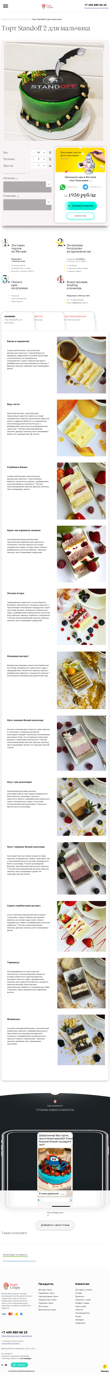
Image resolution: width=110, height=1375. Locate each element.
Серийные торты (45, 1303)
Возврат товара (82, 1303)
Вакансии (79, 1296)
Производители (82, 1313)
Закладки (79, 1320)
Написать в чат (69, 187)
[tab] (17, 322)
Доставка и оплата (83, 1290)
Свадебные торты (46, 1293)
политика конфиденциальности (21, 1371)
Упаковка (11, 196)
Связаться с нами (83, 1300)
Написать (19, 1365)
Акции (78, 1316)
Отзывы (78, 1293)
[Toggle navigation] (5, 6)
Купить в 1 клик (80, 216)
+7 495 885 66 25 (95, 4)
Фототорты (43, 1306)
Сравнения (80, 1323)
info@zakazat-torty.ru (80, 303)
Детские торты (20, 19)
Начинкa (10, 178)
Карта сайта (80, 1306)
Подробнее (65, 158)
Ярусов (8, 165)
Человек (9, 159)
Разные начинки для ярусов (14, 173)
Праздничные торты (47, 1300)
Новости (79, 1310)
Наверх (105, 1368)
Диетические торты (47, 1310)
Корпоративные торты (48, 1296)
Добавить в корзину (80, 206)
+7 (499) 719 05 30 (77, 300)
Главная (5, 19)
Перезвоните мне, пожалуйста (96, 8)
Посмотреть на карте (10, 1343)
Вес (5, 152)
